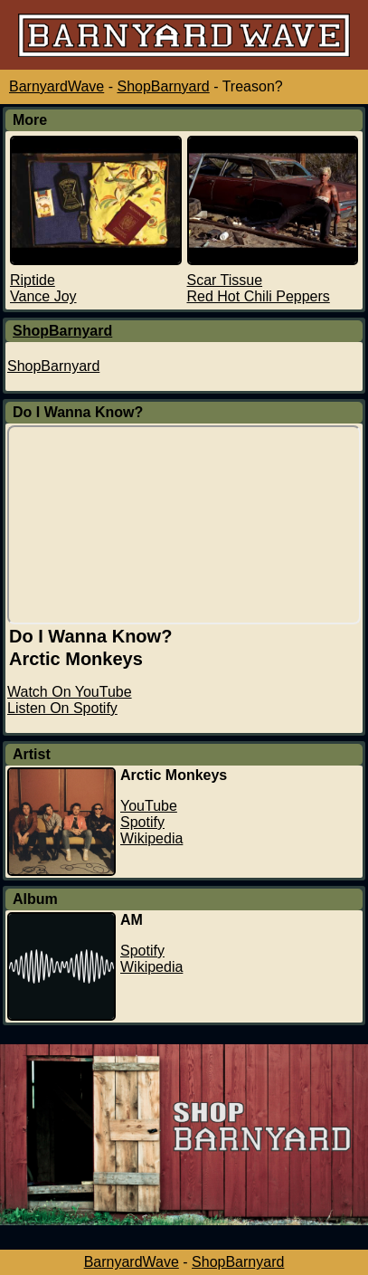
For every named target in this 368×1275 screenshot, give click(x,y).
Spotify (142, 822)
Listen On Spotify (62, 708)
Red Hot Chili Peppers (258, 296)
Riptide (32, 280)
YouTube (148, 806)
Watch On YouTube (69, 691)
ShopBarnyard (163, 86)
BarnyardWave (56, 86)
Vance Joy (43, 296)
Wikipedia (151, 838)
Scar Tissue (225, 280)
